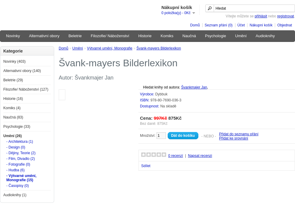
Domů (195, 25)
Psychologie (215, 36)
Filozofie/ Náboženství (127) (25, 89)
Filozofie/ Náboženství (110, 36)
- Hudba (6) (15, 170)
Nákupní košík (261, 25)
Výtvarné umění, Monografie (109, 48)
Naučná (189, 36)
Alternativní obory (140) (22, 71)
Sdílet (146, 166)
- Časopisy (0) (17, 186)
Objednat (284, 25)
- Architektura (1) (19, 142)
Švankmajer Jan (194, 87)
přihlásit (261, 16)
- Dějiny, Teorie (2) (21, 153)
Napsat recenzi (200, 156)
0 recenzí (175, 156)
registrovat (285, 16)
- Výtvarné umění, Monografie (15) (21, 178)
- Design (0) (15, 147)
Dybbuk (161, 94)
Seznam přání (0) (219, 25)
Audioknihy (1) (14, 195)
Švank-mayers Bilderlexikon (158, 48)
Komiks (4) (11, 108)
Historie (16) (13, 99)
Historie (144, 36)
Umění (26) (12, 136)
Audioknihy (265, 36)
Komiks (166, 36)
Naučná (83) (13, 117)
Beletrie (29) (13, 80)
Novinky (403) (14, 61)
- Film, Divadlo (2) (20, 159)
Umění (241, 36)
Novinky (13, 36)
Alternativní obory (44, 36)
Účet (241, 25)
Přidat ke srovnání (233, 138)
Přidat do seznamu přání (239, 134)
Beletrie (75, 36)
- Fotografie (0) (18, 164)
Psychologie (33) (16, 126)
